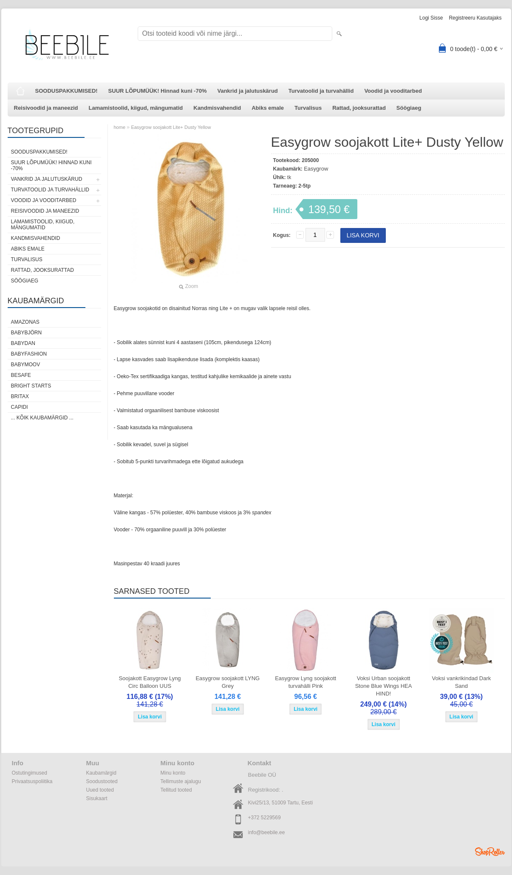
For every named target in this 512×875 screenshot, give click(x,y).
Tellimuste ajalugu (181, 781)
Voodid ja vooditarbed (393, 91)
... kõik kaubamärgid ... (42, 418)
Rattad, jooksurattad (359, 108)
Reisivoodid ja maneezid (46, 108)
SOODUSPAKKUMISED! (66, 91)
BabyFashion (29, 354)
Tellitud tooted (176, 790)
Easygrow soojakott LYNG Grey (227, 682)
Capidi (19, 407)
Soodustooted (102, 781)
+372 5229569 (264, 818)
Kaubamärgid (101, 773)
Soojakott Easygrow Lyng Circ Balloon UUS (150, 682)
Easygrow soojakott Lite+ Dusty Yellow (171, 127)
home (120, 127)
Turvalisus (308, 108)
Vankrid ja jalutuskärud (247, 91)
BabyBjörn (26, 333)
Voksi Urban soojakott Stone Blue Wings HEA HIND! (383, 686)
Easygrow (316, 168)
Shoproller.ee (490, 851)
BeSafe (21, 375)
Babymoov (25, 365)
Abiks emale (268, 108)
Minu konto (173, 773)
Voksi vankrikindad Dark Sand (461, 682)
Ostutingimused (29, 773)
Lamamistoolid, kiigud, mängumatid (136, 108)
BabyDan (23, 343)
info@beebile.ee (266, 832)
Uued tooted (100, 790)
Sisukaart (96, 798)
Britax (20, 396)
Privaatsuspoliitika (32, 781)
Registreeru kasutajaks (475, 18)
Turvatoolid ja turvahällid (321, 91)
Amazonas (25, 322)
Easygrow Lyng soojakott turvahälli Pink (305, 682)
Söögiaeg (408, 108)
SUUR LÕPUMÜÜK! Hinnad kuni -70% (157, 91)
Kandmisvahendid (217, 108)
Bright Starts (31, 386)
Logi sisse (431, 18)
